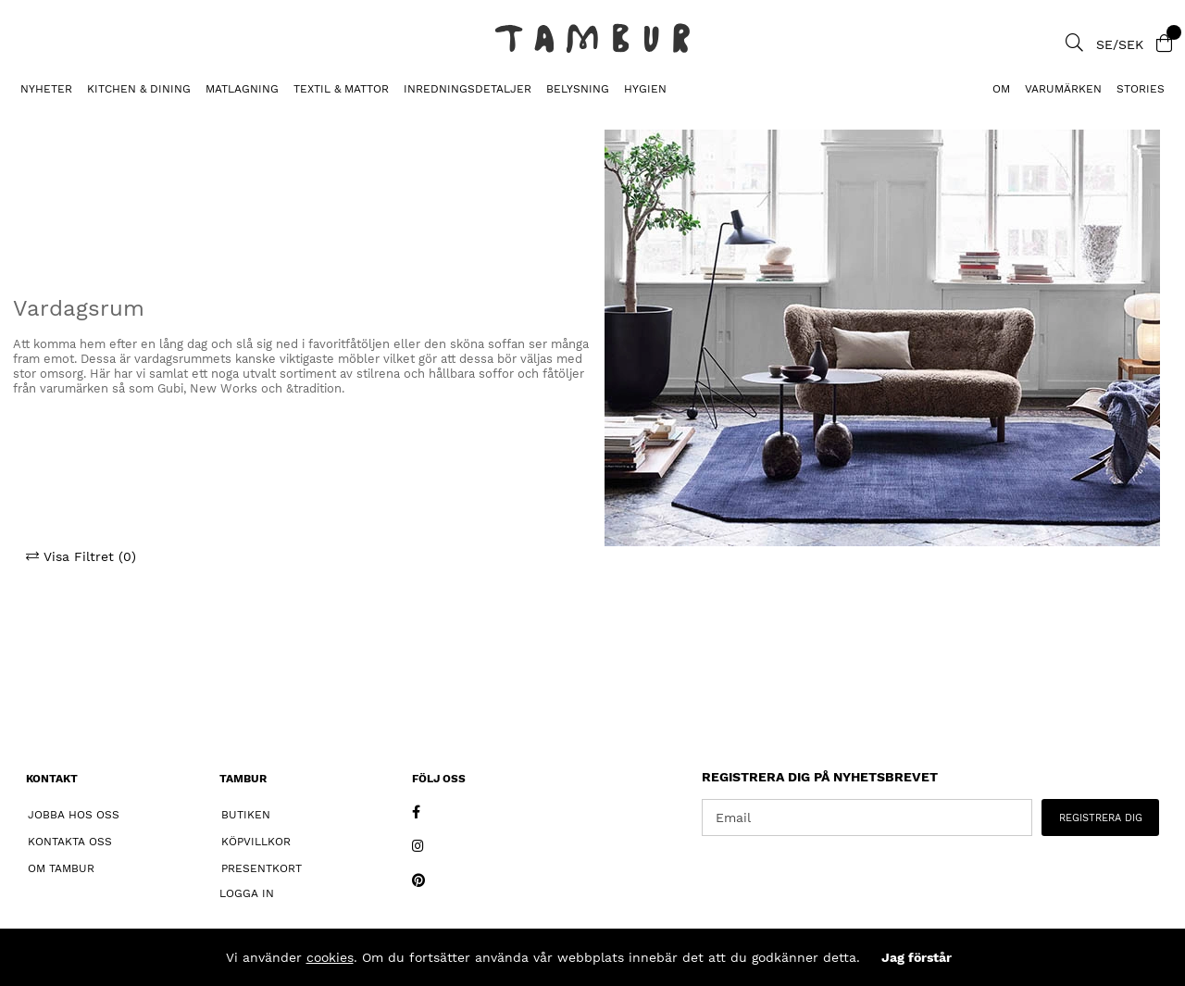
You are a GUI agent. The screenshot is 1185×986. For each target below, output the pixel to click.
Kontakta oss (70, 841)
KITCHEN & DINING (139, 88)
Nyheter (46, 88)
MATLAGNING (242, 88)
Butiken (245, 814)
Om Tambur (61, 868)
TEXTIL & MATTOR (341, 88)
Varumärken (1063, 88)
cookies (330, 957)
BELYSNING (577, 88)
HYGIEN (645, 88)
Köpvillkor (256, 841)
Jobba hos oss (73, 814)
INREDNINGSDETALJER (467, 88)
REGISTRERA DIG (1100, 818)
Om (1001, 88)
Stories (1140, 88)
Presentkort (261, 868)
